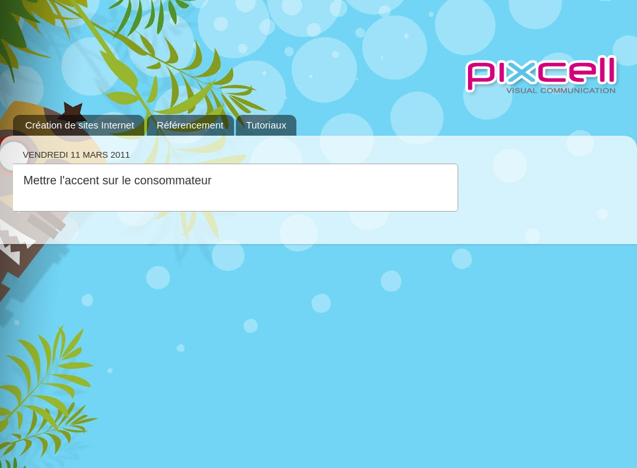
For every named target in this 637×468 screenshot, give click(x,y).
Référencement (190, 124)
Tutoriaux (266, 124)
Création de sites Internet (80, 124)
